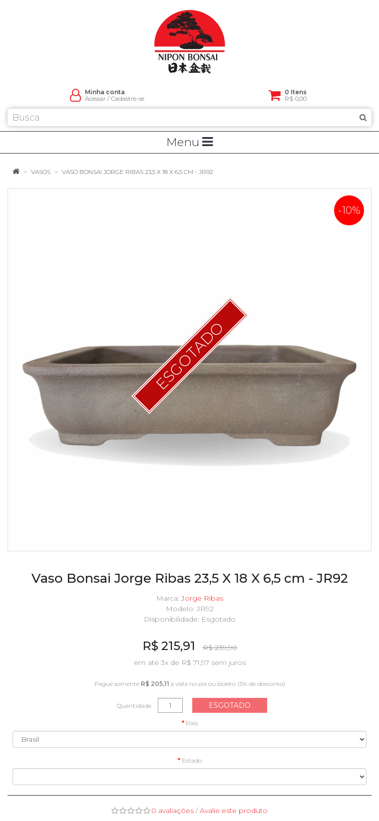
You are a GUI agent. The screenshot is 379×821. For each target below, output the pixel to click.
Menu (189, 142)
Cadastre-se (127, 98)
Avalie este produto (234, 810)
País (192, 723)
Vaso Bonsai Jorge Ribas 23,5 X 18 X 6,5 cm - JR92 (137, 171)
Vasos (40, 171)
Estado (192, 760)
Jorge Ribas (202, 598)
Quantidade (134, 705)
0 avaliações (172, 810)
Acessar (95, 98)
